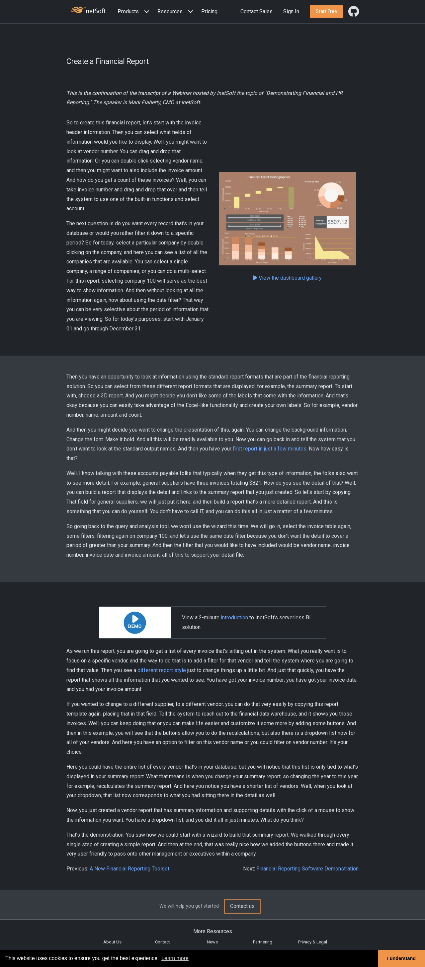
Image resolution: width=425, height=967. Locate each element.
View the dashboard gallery (287, 278)
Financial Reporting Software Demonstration (307, 868)
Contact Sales (256, 11)
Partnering (262, 941)
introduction (234, 617)
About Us (112, 941)
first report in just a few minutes (269, 449)
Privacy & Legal (312, 941)
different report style (161, 670)
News (212, 941)
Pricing (209, 11)
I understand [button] (401, 958)
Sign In (291, 11)
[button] (135, 12)
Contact (162, 941)
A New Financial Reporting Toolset (129, 868)
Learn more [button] (175, 958)
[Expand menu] (145, 11)
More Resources (212, 931)
